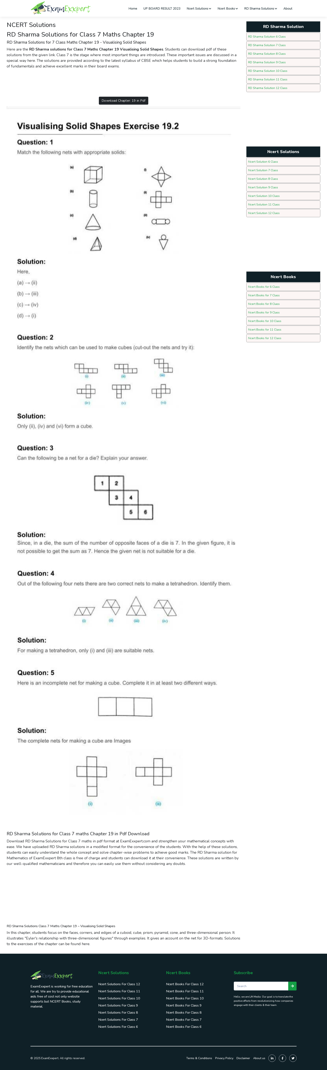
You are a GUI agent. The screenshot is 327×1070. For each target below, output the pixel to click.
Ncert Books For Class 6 (184, 1026)
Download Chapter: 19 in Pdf (124, 100)
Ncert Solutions (199, 8)
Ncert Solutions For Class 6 (118, 1026)
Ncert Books (228, 8)
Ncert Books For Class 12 (185, 984)
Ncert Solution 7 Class (263, 170)
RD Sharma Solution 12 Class (267, 88)
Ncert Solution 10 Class (264, 196)
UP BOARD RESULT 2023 (161, 8)
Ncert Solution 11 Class (264, 205)
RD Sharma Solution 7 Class (267, 45)
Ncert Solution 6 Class (263, 162)
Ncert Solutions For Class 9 (118, 1005)
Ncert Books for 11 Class (264, 330)
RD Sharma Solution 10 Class (267, 71)
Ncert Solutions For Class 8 (118, 1012)
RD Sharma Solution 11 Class (267, 79)
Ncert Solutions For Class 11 (119, 991)
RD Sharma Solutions (260, 8)
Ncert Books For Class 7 (184, 1019)
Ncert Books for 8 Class (264, 304)
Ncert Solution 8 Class (263, 179)
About (287, 8)
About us (259, 1058)
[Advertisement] (82, 82)
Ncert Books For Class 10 (185, 998)
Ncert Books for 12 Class (264, 338)
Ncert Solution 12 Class (264, 213)
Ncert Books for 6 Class (264, 287)
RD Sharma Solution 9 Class (267, 62)
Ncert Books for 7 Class (264, 295)
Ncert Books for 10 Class (264, 321)
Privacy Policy (224, 1058)
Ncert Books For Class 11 (185, 991)
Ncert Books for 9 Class (264, 312)
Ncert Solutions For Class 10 (119, 998)
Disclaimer (243, 1058)
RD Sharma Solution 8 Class (267, 54)
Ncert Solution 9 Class (263, 187)
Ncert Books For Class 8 (184, 1012)
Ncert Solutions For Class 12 (119, 984)
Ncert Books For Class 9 (184, 1005)
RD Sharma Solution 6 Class (267, 37)
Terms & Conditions (199, 1058)
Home (132, 8)
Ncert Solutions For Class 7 (118, 1019)
